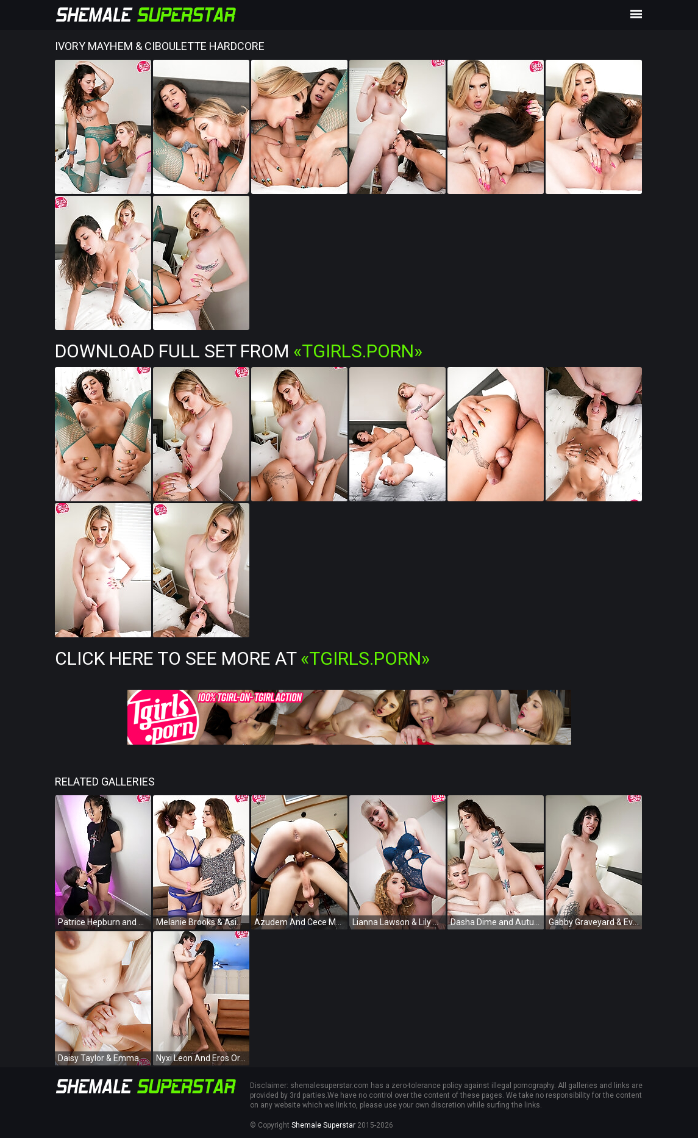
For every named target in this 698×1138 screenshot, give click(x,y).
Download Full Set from (238, 351)
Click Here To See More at (242, 658)
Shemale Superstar (323, 1125)
